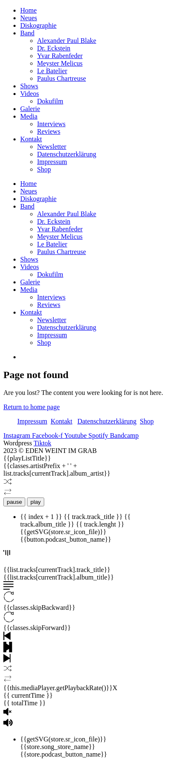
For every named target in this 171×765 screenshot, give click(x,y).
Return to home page (31, 406)
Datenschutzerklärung (66, 154)
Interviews (51, 123)
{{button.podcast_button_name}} (65, 539)
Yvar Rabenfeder (60, 55)
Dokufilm (50, 101)
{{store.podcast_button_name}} (63, 754)
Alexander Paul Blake (66, 40)
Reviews (48, 131)
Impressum (52, 161)
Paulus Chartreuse (61, 78)
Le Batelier (52, 70)
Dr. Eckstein (53, 48)
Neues (28, 17)
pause (14, 502)
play (35, 502)
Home (28, 10)
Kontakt (31, 139)
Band (27, 33)
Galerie (30, 108)
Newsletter (51, 146)
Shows (29, 86)
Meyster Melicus (60, 63)
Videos (29, 93)
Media (28, 116)
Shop (44, 169)
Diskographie (38, 25)
